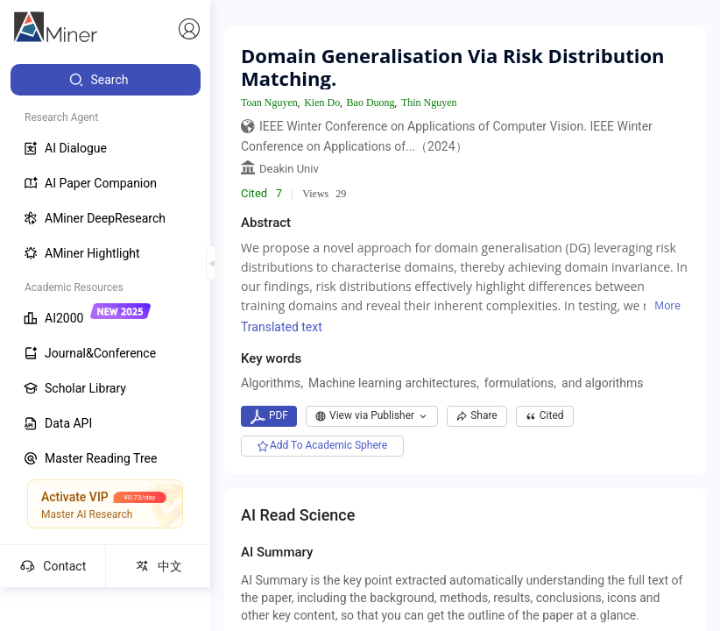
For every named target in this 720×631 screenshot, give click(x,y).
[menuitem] (106, 80)
